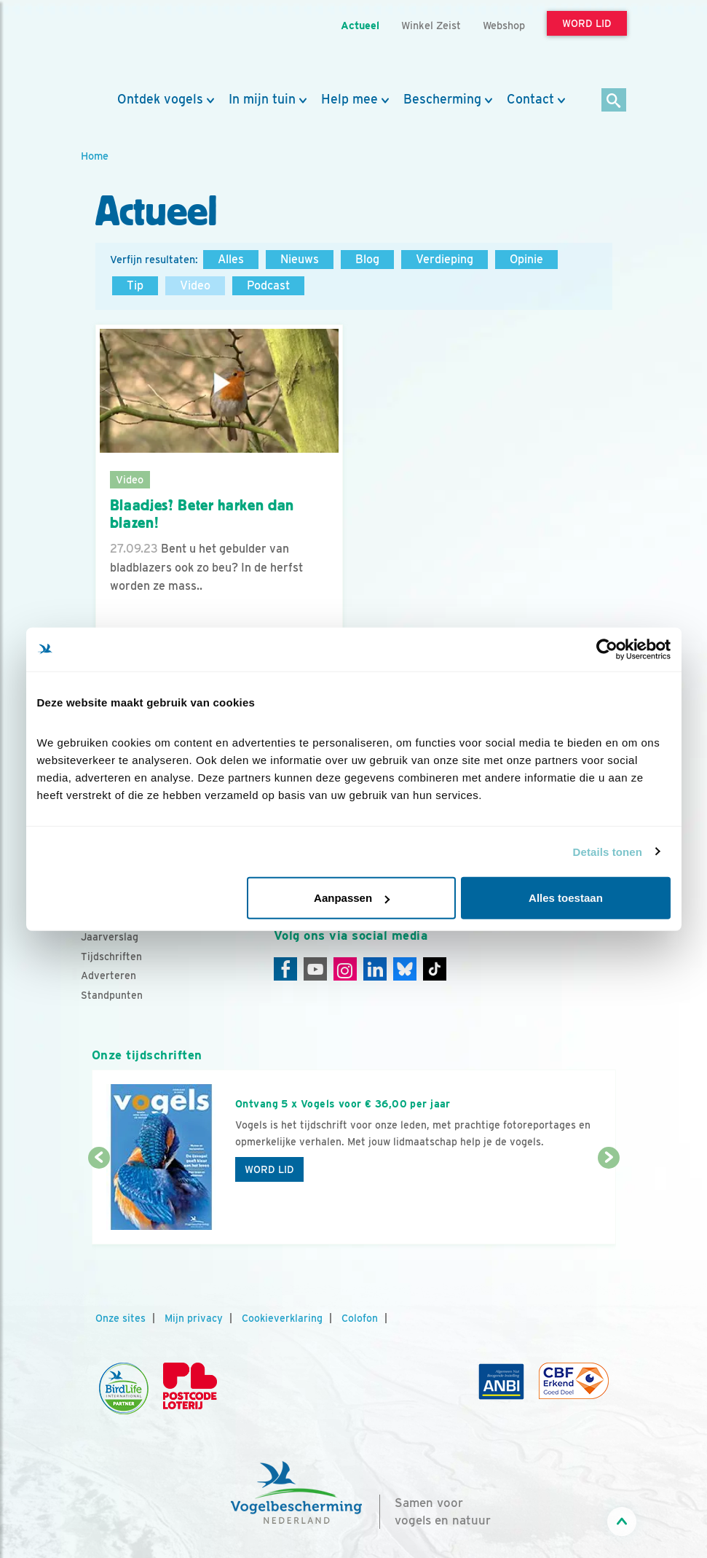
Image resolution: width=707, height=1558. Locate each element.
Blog (367, 259)
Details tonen (607, 851)
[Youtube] (315, 969)
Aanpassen (352, 898)
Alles (231, 259)
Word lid (269, 1169)
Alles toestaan (566, 898)
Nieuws (299, 259)
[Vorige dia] (99, 1202)
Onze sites (120, 1318)
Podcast (268, 285)
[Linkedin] (375, 969)
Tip (135, 285)
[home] (146, 46)
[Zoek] (614, 101)
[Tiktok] (434, 969)
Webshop (504, 25)
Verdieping (444, 259)
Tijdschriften (111, 956)
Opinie (526, 259)
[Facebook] (285, 969)
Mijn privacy (194, 1318)
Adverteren (108, 975)
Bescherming (442, 99)
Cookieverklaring (282, 1318)
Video (195, 285)
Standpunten (112, 995)
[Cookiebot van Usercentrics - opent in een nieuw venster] (607, 649)
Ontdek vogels (160, 99)
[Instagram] (345, 969)
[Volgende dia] (608, 1202)
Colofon (359, 1318)
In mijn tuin (262, 99)
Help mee (349, 99)
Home (94, 155)
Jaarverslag (109, 937)
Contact (530, 99)
